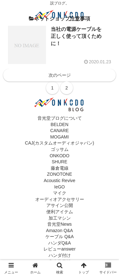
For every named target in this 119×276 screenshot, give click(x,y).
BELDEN (59, 124)
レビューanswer (59, 248)
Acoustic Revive (60, 180)
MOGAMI (59, 136)
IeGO (59, 186)
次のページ (60, 75)
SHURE (59, 161)
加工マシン (60, 218)
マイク (59, 192)
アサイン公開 (59, 205)
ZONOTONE (59, 174)
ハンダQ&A (59, 242)
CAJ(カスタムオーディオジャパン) (59, 142)
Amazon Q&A (59, 230)
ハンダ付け (60, 255)
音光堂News (59, 224)
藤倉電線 (60, 168)
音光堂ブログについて (59, 118)
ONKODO (59, 155)
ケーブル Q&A (59, 236)
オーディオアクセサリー (59, 199)
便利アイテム (59, 211)
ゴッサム (60, 149)
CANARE (59, 130)
